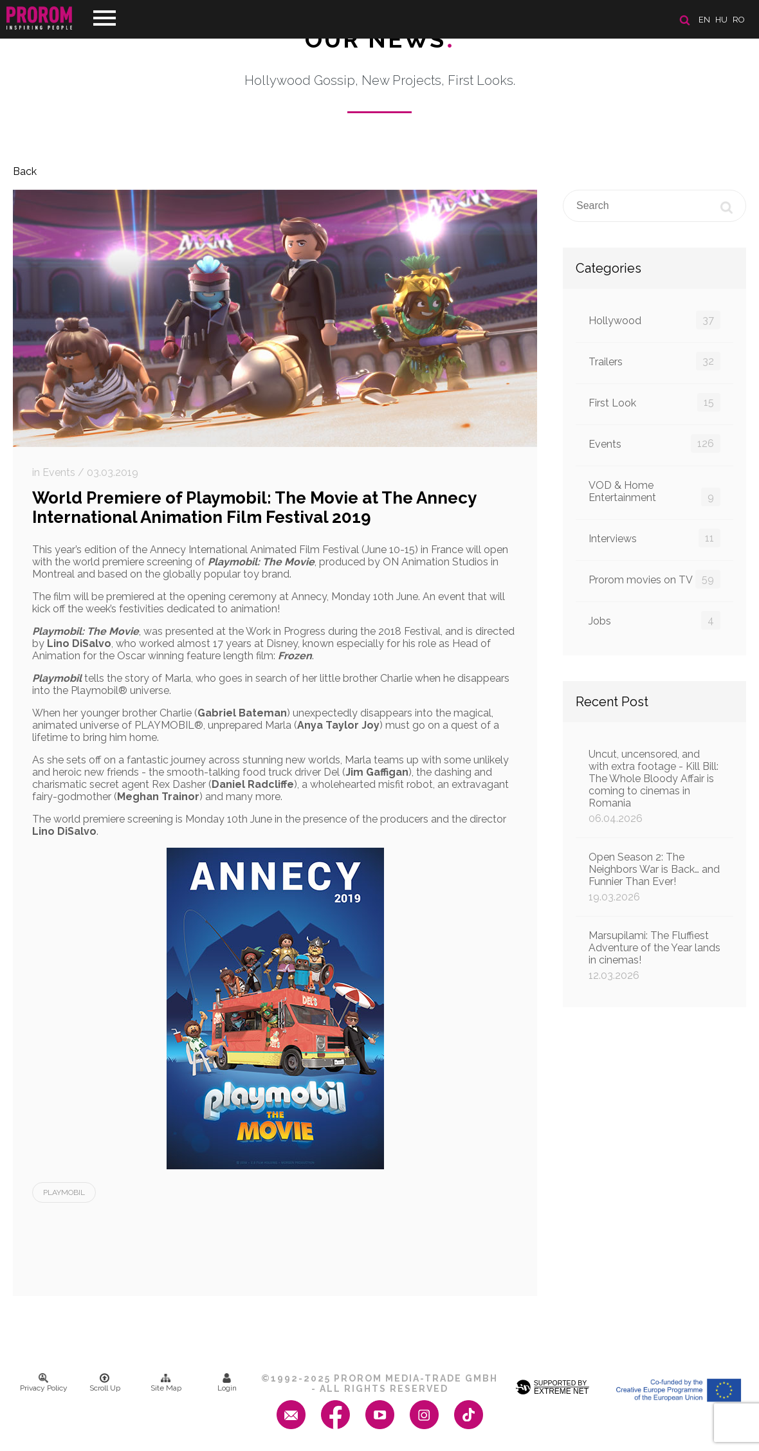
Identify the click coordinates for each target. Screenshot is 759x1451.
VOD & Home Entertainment (654, 492)
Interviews (654, 538)
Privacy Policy (44, 1382)
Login (227, 1382)
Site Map (166, 1382)
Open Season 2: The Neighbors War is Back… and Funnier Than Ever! (654, 877)
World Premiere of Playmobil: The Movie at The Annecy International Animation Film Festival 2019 (254, 507)
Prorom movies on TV (654, 579)
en (704, 19)
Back (25, 171)
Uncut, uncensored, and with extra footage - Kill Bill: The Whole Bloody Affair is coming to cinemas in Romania (654, 786)
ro (739, 19)
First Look (654, 402)
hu (721, 19)
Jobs (654, 620)
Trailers (654, 361)
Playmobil (64, 1192)
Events (654, 443)
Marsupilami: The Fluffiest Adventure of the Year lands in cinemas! (654, 955)
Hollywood (654, 320)
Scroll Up (104, 1382)
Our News (380, 39)
